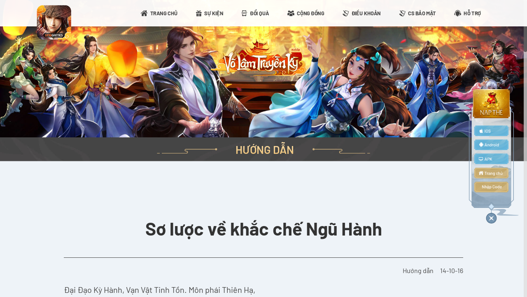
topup (491, 103)
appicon (54, 22)
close (491, 217)
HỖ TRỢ (472, 13)
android (491, 144)
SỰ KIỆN (213, 13)
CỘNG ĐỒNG (310, 13)
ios (491, 130)
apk (491, 158)
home (491, 172)
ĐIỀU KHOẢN (366, 13)
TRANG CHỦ (164, 13)
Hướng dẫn (418, 270)
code (491, 187)
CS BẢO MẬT (422, 13)
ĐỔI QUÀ (259, 13)
